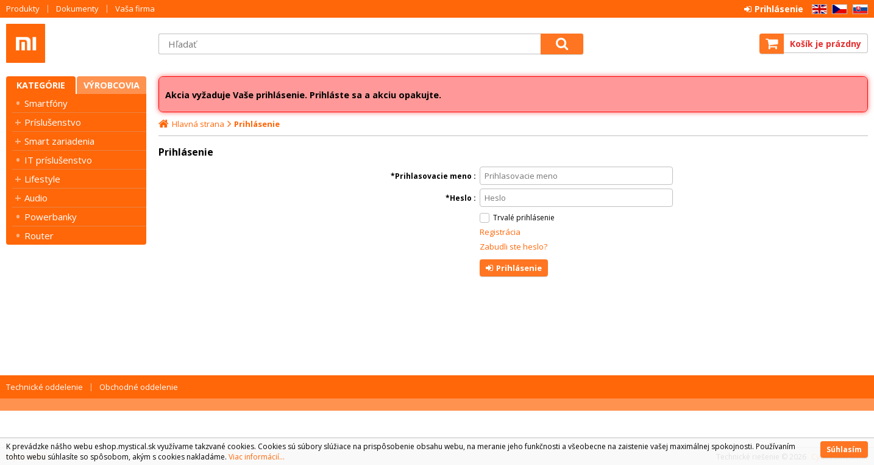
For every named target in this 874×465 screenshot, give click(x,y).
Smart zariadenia (59, 141)
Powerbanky (50, 217)
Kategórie (40, 85)
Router (39, 235)
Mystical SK (76, 43)
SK (858, 9)
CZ (837, 9)
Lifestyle (42, 179)
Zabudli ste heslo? (513, 246)
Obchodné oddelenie (138, 386)
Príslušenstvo (52, 122)
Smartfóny (46, 103)
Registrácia (500, 231)
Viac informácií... (257, 457)
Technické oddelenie (44, 386)
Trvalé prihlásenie (524, 217)
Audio (36, 198)
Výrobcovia (111, 85)
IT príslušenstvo (58, 160)
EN (817, 9)
